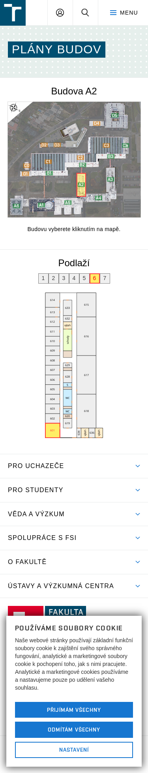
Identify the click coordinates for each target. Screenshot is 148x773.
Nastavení (74, 750)
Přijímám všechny (74, 710)
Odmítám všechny (74, 729)
